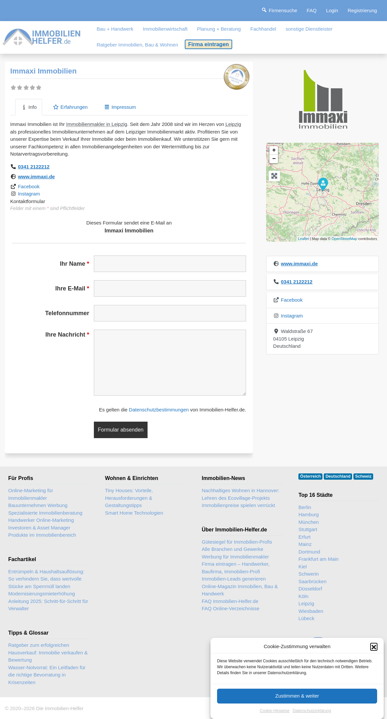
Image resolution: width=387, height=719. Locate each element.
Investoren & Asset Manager (39, 527)
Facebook (29, 186)
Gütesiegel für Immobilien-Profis (237, 542)
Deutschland (338, 476)
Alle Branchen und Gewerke (232, 549)
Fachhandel (263, 29)
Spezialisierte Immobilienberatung (45, 513)
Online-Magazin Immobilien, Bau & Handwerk (240, 590)
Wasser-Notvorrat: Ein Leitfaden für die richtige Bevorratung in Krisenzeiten (47, 675)
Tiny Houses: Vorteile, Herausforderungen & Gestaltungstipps (129, 498)
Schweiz (363, 476)
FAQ (312, 10)
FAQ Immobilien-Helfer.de (230, 601)
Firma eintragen (208, 44)
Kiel (302, 566)
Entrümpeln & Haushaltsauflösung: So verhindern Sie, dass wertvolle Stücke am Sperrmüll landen (46, 579)
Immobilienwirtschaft (165, 29)
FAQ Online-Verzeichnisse (231, 608)
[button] (374, 646)
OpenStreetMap (344, 239)
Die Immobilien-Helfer (59, 708)
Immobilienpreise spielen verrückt (238, 505)
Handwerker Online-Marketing (41, 520)
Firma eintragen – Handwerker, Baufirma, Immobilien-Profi (236, 567)
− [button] (274, 159)
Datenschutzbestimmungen (159, 409)
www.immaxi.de (36, 176)
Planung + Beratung (219, 29)
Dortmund (309, 551)
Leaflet (303, 239)
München (308, 522)
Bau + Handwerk (115, 29)
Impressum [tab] (120, 107)
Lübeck (306, 618)
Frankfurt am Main (318, 559)
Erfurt (304, 537)
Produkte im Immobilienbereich (42, 535)
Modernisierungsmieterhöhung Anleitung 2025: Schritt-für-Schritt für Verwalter (48, 601)
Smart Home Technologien (134, 513)
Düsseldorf (310, 588)
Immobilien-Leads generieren (234, 579)
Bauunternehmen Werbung (38, 505)
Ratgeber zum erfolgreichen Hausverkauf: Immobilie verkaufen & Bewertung (48, 652)
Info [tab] (29, 107)
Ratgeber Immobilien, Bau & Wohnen (137, 44)
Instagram (29, 193)
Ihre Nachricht (67, 334)
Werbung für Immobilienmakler (235, 556)
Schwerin (308, 574)
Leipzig (233, 124)
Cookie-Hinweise (275, 710)
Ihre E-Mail (72, 288)
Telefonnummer (67, 313)
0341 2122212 (33, 166)
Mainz (305, 544)
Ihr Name (74, 263)
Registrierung (362, 10)
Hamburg (308, 514)
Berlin (304, 507)
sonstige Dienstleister (309, 29)
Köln (303, 596)
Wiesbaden (310, 611)
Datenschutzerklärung (312, 710)
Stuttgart (307, 529)
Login (332, 10)
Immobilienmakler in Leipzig (96, 124)
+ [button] (274, 150)
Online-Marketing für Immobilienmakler (30, 494)
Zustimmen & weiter (297, 696)
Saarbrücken (312, 581)
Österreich (310, 476)
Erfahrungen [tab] (70, 107)
